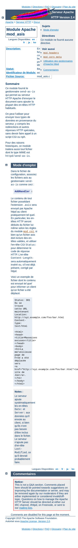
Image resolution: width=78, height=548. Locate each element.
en (33, 39)
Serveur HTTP (23, 22)
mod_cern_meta (52, 57)
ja (29, 42)
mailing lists (25, 507)
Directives (37, 6)
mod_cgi (28, 231)
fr (24, 42)
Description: (13, 48)
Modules (26, 6)
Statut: (10, 68)
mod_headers (51, 53)
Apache (9, 22)
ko (35, 42)
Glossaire (56, 6)
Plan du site (69, 6)
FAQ (47, 6)
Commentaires (51, 69)
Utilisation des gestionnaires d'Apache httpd (58, 62)
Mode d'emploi (50, 29)
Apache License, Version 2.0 (35, 521)
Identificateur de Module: (21, 72)
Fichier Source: (15, 76)
